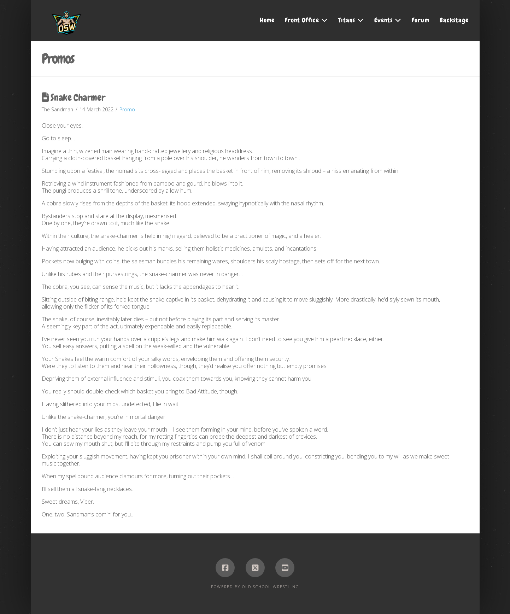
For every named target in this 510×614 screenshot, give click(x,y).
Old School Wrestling (270, 586)
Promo (127, 109)
